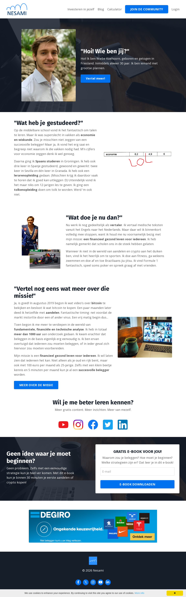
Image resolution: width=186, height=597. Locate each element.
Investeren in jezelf (80, 9)
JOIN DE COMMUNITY (146, 9)
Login (175, 9)
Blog (101, 9)
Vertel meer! (95, 78)
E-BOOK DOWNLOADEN (137, 484)
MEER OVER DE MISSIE (36, 385)
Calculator (114, 9)
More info (139, 593)
